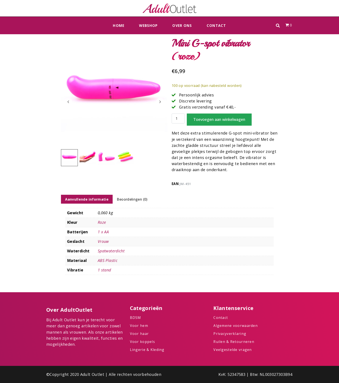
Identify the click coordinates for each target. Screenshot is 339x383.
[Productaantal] (178, 119)
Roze (102, 222)
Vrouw (103, 241)
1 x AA (103, 231)
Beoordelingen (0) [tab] (132, 199)
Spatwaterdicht (111, 250)
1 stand (104, 270)
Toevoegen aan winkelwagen (219, 119)
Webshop (148, 25)
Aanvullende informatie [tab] (87, 199)
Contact (216, 25)
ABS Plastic (107, 260)
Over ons (182, 25)
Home (118, 25)
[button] (277, 25)
